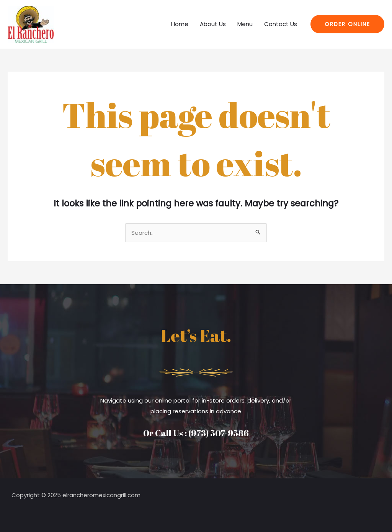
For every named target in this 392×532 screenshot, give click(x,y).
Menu (245, 24)
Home (179, 24)
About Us (213, 24)
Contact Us (280, 24)
